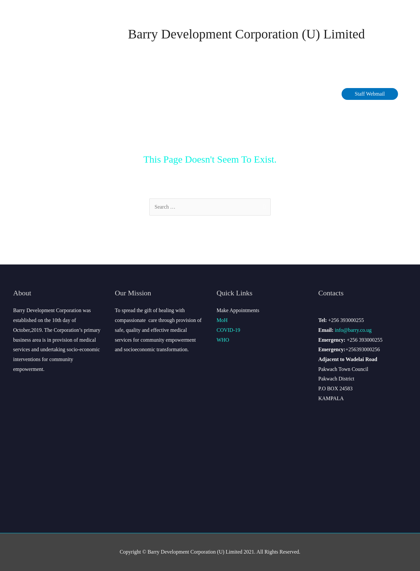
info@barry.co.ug (353, 330)
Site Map (295, 94)
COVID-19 (141, 94)
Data (168, 94)
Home (28, 94)
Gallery (323, 94)
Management (100, 94)
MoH (222, 320)
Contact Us (263, 94)
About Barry (58, 94)
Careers (229, 94)
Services (197, 94)
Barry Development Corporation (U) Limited (246, 34)
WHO (223, 340)
